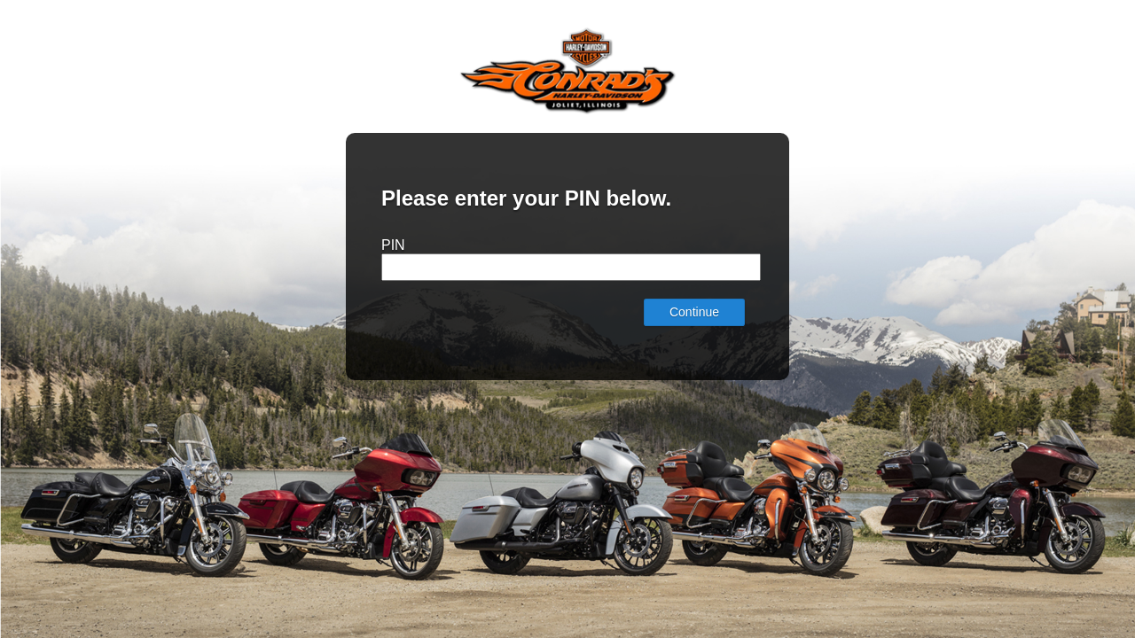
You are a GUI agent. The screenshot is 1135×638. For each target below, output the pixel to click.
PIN (393, 245)
